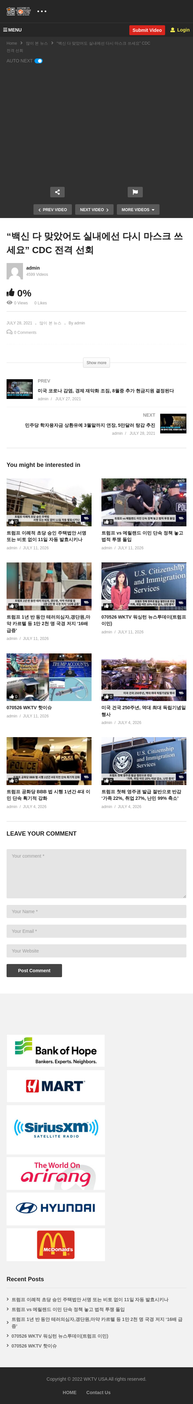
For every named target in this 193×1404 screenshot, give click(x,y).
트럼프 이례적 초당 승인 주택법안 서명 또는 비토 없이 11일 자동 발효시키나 (89, 1299)
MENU (12, 30)
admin (33, 268)
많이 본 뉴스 (37, 43)
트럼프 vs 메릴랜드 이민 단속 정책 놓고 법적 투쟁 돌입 (68, 1309)
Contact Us (98, 1392)
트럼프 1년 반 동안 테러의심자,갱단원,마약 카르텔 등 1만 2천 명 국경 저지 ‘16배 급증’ (48, 623)
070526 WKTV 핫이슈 (29, 707)
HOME (69, 1392)
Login (180, 30)
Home (12, 43)
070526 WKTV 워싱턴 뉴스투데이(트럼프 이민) (59, 1336)
